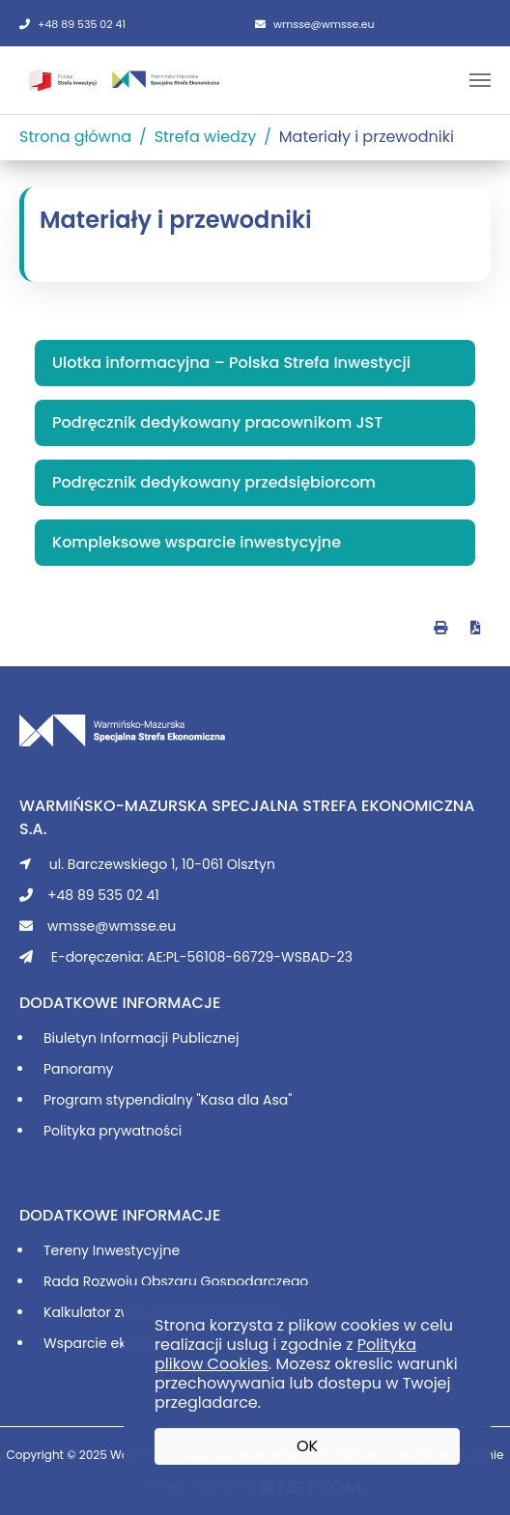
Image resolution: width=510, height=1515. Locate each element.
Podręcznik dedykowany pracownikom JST (217, 422)
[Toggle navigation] (480, 80)
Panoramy (78, 1069)
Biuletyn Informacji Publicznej (141, 1038)
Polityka (71, 1130)
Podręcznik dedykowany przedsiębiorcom (214, 482)
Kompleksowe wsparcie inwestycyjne (196, 542)
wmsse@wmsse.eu (315, 24)
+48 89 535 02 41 (72, 24)
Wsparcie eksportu (106, 1343)
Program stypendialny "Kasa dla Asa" (167, 1099)
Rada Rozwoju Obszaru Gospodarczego (175, 1281)
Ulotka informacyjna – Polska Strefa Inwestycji (231, 362)
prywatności (140, 1130)
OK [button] (307, 1446)
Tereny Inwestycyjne (111, 1250)
